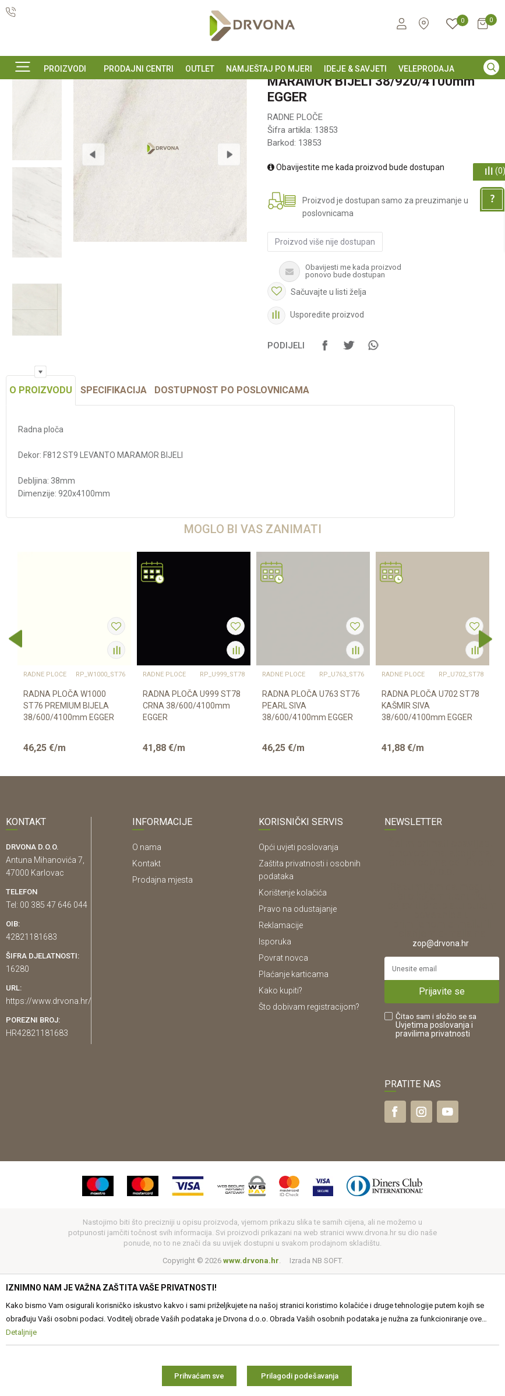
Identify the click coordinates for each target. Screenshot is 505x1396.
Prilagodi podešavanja (299, 1376)
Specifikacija (113, 513)
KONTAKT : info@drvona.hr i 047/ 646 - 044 (251, 89)
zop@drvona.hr (440, 1066)
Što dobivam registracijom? (309, 1129)
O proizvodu (40, 513)
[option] (252, 89)
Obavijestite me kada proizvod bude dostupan (354, 264)
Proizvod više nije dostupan (323, 338)
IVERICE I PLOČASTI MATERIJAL (98, 115)
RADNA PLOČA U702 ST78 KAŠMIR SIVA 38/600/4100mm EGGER (430, 828)
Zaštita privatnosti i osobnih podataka (310, 993)
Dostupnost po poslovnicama (231, 513)
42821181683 (31, 1059)
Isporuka (275, 1064)
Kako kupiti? (280, 1113)
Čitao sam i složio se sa (435, 1148)
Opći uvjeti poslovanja (298, 970)
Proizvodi (21, 115)
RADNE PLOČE (184, 115)
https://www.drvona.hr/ (48, 1124)
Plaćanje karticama (294, 1097)
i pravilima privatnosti (434, 1152)
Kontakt (146, 986)
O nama (146, 970)
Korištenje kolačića (293, 1015)
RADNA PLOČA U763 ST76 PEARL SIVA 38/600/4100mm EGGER (311, 828)
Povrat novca (283, 1080)
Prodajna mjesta (162, 1002)
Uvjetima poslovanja (432, 1147)
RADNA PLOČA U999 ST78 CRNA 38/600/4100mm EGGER (192, 828)
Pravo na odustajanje (298, 1032)
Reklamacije (281, 1048)
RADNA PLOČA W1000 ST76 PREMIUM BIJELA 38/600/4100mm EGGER (68, 828)
